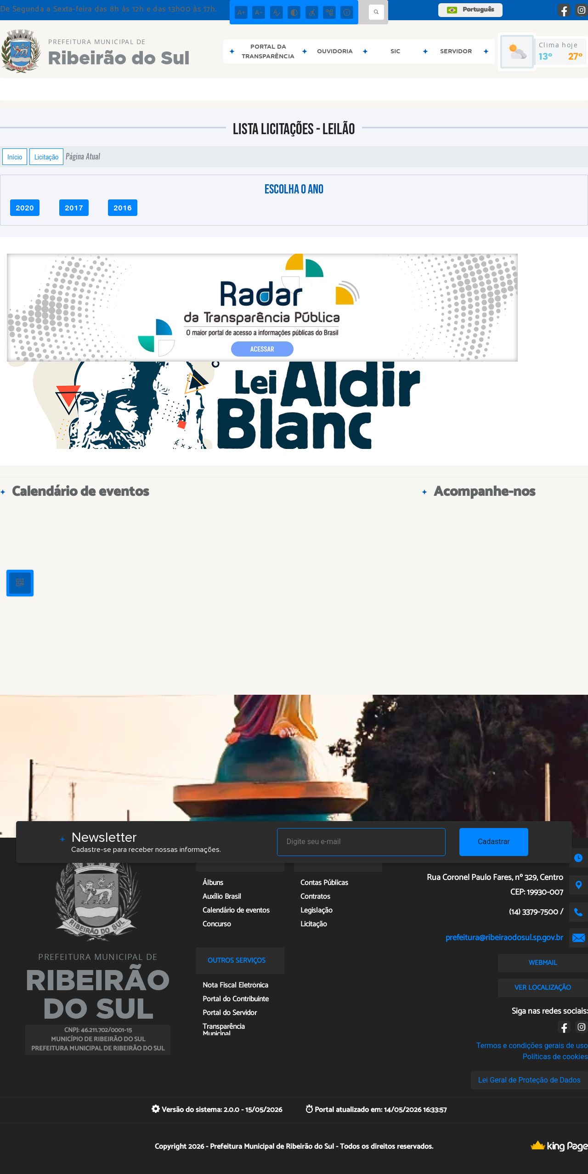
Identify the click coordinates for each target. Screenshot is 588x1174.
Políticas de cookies (555, 1056)
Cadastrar (494, 841)
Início (14, 156)
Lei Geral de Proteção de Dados (529, 1080)
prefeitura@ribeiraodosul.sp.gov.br (504, 938)
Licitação (46, 156)
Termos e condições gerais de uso (532, 1045)
